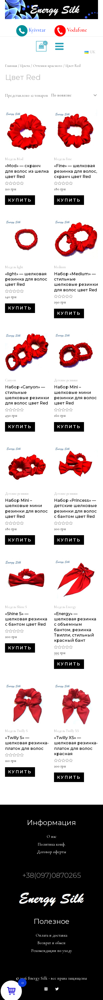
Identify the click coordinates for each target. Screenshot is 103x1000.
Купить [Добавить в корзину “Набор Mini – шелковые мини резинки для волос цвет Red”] (69, 426)
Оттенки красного (47, 65)
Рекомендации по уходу (51, 950)
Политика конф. (52, 844)
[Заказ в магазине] (73, 95)
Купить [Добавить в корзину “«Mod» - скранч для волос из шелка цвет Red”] (20, 200)
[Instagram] (46, 989)
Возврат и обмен (52, 942)
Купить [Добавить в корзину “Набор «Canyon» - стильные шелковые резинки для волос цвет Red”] (20, 426)
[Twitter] (57, 989)
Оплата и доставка (51, 935)
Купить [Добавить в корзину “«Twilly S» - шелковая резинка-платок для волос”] (20, 771)
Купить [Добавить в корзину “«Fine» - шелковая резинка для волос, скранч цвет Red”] (69, 200)
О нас (51, 836)
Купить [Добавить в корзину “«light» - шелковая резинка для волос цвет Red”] (20, 307)
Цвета (25, 65)
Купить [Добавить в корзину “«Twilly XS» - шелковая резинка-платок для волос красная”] (69, 777)
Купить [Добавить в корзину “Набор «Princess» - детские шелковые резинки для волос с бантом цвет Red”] (69, 539)
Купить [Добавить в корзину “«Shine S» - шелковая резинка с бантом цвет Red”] (20, 647)
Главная (11, 65)
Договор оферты (51, 851)
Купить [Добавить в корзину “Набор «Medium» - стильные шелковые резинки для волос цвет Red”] (69, 313)
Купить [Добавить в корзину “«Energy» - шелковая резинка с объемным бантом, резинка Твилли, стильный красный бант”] (69, 663)
